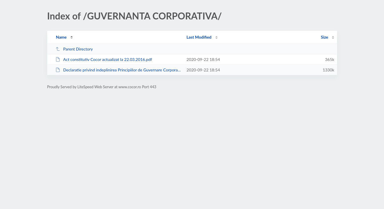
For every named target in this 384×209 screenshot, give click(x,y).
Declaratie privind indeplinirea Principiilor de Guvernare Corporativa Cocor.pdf (118, 69)
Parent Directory (74, 48)
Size (324, 37)
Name (61, 37)
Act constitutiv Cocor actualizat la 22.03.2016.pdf (103, 59)
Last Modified (199, 37)
